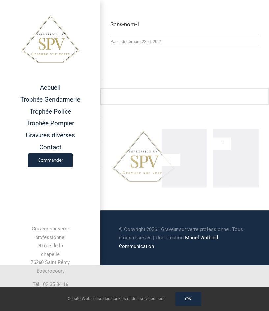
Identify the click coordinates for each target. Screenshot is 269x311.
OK (188, 299)
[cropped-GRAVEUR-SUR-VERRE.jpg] (143, 132)
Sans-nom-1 (125, 24)
